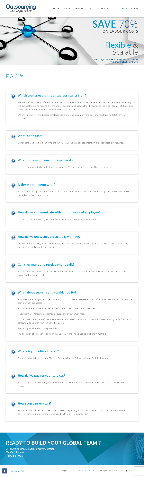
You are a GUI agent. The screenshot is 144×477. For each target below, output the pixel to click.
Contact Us (102, 8)
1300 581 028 (131, 8)
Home (56, 8)
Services (79, 8)
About (67, 8)
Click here (11, 448)
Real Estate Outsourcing (88, 471)
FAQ (90, 8)
